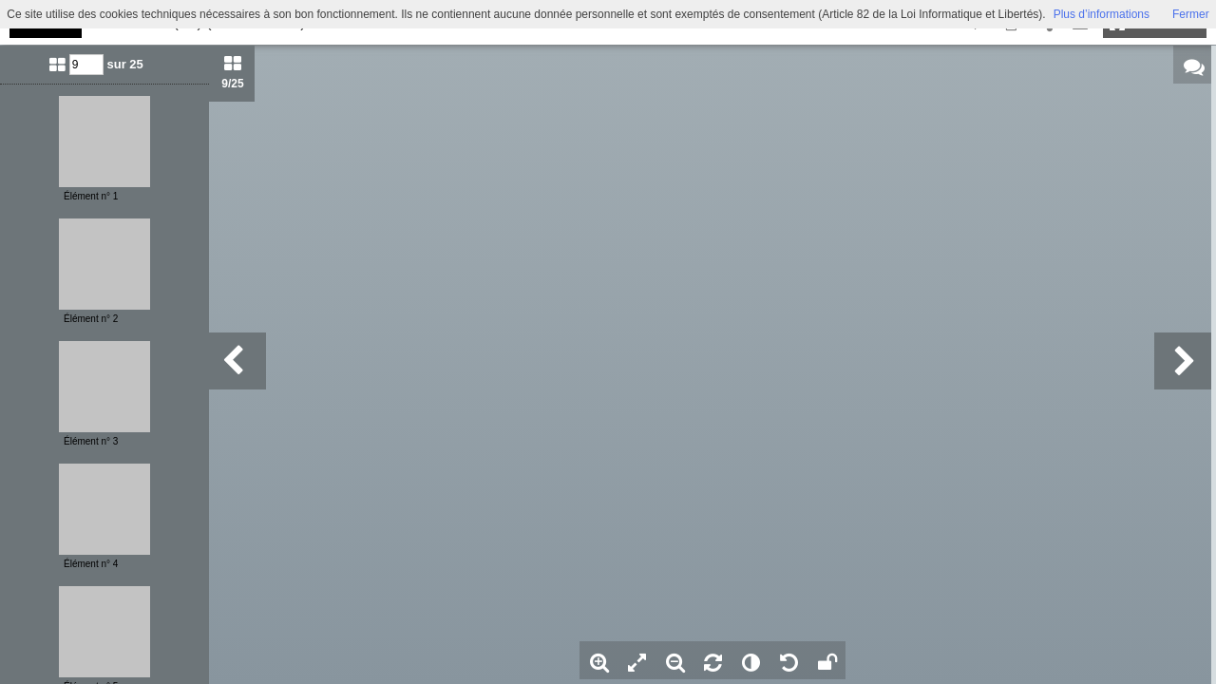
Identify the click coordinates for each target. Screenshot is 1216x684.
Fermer (1190, 14)
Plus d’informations (1102, 14)
